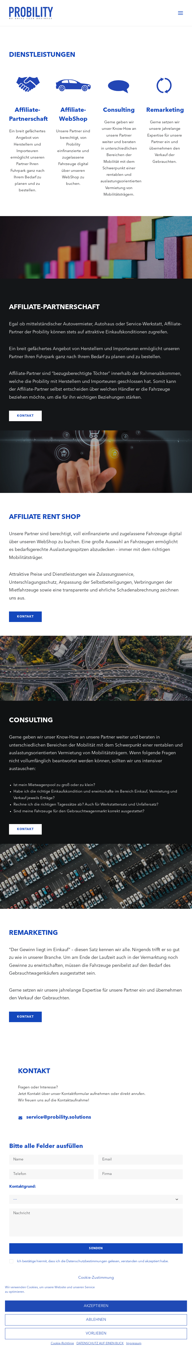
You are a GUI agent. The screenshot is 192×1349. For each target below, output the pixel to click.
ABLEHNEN (96, 1320)
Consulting (119, 110)
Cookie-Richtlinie (62, 1343)
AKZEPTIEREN (96, 1306)
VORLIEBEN (96, 1333)
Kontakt (25, 415)
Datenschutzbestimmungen (86, 1261)
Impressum (134, 1343)
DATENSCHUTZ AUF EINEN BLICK (100, 1343)
